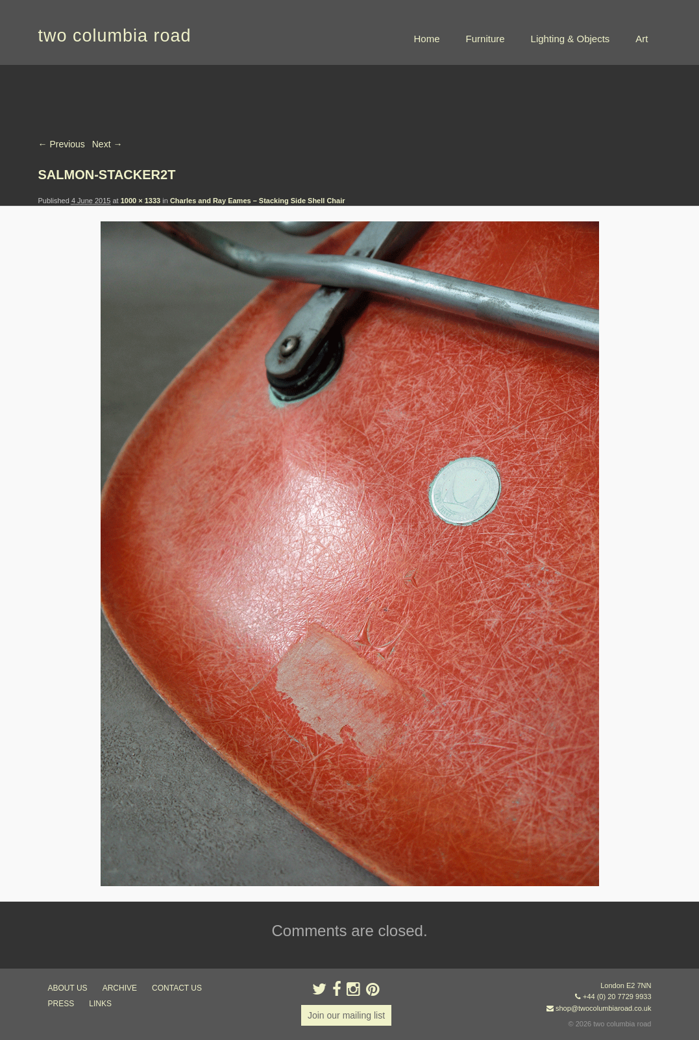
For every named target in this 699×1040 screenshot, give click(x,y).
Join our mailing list (346, 1015)
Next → (107, 144)
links (100, 1003)
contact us (177, 988)
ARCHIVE (120, 988)
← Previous (61, 144)
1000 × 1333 (140, 200)
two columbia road (114, 35)
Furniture (485, 38)
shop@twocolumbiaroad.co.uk (604, 1008)
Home (427, 38)
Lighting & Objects (570, 38)
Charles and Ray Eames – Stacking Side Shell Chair (257, 200)
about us (68, 988)
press (61, 1003)
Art (641, 38)
